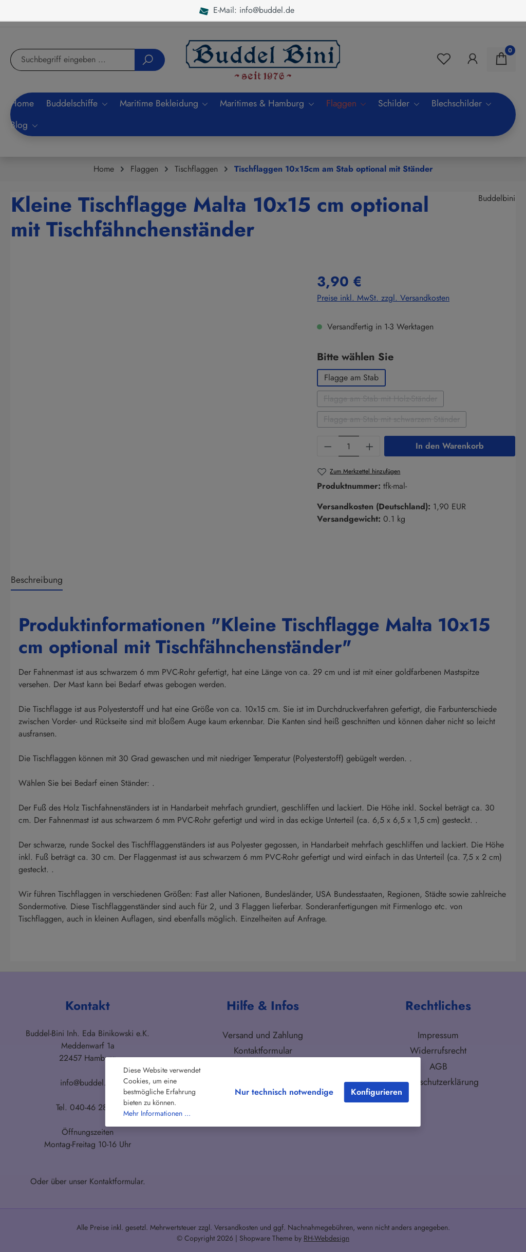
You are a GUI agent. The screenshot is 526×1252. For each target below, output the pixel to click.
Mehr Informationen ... (157, 1113)
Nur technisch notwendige (284, 1092)
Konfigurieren (376, 1092)
